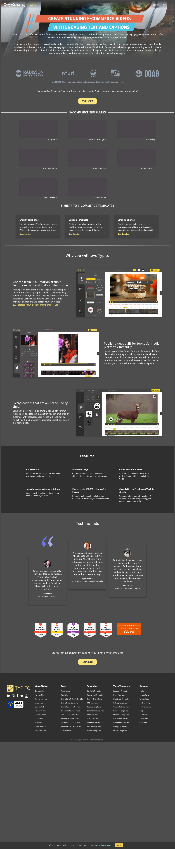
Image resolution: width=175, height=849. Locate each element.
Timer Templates (93, 719)
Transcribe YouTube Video (70, 711)
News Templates (119, 695)
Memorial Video (40, 695)
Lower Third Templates (95, 711)
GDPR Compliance (145, 707)
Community (143, 719)
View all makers (41, 731)
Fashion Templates (94, 727)
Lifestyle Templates (120, 727)
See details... (25, 234)
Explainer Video (40, 691)
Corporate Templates (121, 707)
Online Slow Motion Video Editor (72, 699)
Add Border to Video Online (71, 727)
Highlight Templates (94, 691)
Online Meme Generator (70, 703)
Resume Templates (94, 707)
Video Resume (40, 703)
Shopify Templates (94, 723)
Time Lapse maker (41, 699)
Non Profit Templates (121, 719)
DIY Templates (92, 715)
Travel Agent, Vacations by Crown (127, 588)
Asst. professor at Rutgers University (87, 581)
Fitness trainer (40, 711)
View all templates (94, 731)
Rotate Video (65, 695)
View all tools (66, 731)
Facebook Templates (94, 699)
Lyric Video (39, 719)
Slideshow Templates (121, 715)
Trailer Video (39, 723)
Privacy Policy (144, 695)
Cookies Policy (144, 703)
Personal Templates (120, 711)
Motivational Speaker (47, 596)
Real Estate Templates (121, 699)
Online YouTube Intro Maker (71, 707)
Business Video (40, 715)
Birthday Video (40, 707)
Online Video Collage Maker (71, 723)
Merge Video (65, 691)
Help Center (143, 715)
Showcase (143, 723)
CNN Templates (92, 703)
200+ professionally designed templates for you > (36, 305)
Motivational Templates (121, 723)
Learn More (106, 845)
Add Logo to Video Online (70, 719)
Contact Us (143, 691)
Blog (141, 711)
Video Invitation (40, 727)
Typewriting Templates (95, 695)
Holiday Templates (120, 703)
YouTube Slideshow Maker (70, 715)
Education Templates (120, 691)
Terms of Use (144, 699)
